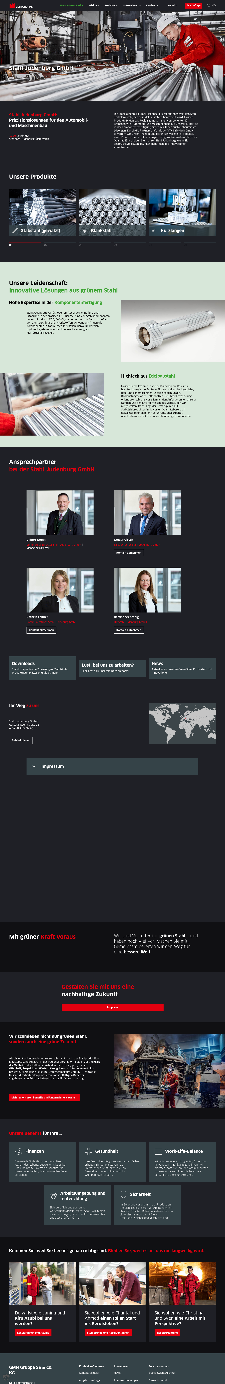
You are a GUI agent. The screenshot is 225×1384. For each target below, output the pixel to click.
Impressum (52, 766)
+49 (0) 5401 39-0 (26, 1351)
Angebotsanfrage (89, 1335)
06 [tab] (185, 245)
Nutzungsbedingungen (202, 1379)
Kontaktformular (89, 1328)
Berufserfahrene (167, 1288)
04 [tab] (115, 245)
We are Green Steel (70, 5)
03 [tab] (80, 245)
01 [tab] (11, 245)
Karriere (150, 5)
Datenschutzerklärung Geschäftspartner (106, 1379)
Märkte (93, 5)
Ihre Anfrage (193, 5)
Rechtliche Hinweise (159, 1379)
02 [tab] (45, 245)
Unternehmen (130, 5)
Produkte (110, 5)
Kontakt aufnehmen (128, 552)
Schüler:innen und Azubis (33, 1288)
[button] (6, 1377)
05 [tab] (150, 245)
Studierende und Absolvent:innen (108, 1288)
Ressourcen (156, 1343)
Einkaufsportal (158, 1335)
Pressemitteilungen (126, 1335)
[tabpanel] (43, 212)
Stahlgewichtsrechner (162, 1328)
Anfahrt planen (21, 740)
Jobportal (112, 962)
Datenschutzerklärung (52, 1379)
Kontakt (172, 5)
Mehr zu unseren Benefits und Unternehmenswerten (45, 1052)
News (117, 1328)
